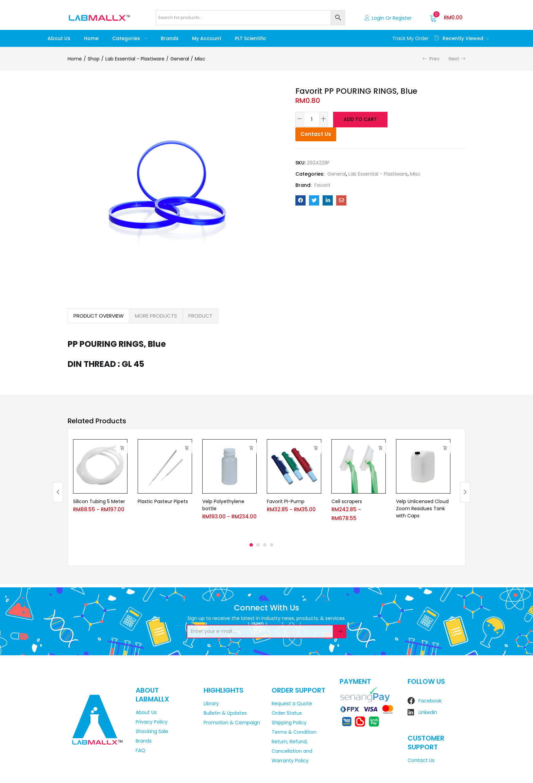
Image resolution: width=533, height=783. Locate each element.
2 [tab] (258, 545)
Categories (129, 38)
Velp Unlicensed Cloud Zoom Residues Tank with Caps (422, 508)
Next (454, 58)
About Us (59, 38)
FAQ (140, 750)
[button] (446, 17)
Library (211, 703)
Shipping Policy (289, 722)
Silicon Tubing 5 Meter (99, 501)
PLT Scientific (250, 38)
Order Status (287, 713)
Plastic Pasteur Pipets (163, 501)
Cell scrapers (346, 501)
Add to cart (360, 119)
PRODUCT (200, 315)
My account (206, 38)
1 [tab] (251, 545)
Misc (200, 58)
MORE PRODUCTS (156, 315)
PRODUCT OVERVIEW (98, 315)
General (179, 58)
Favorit (322, 184)
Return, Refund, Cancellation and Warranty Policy (292, 751)
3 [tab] (264, 545)
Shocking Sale (152, 731)
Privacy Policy (152, 721)
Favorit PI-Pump (286, 501)
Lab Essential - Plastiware (135, 58)
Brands (169, 38)
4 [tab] (271, 545)
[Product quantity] (311, 119)
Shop (94, 58)
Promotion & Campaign (232, 722)
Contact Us (315, 133)
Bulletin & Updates (225, 713)
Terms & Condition (294, 732)
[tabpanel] (100, 487)
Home (91, 38)
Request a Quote (292, 703)
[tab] (99, 315)
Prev (434, 58)
